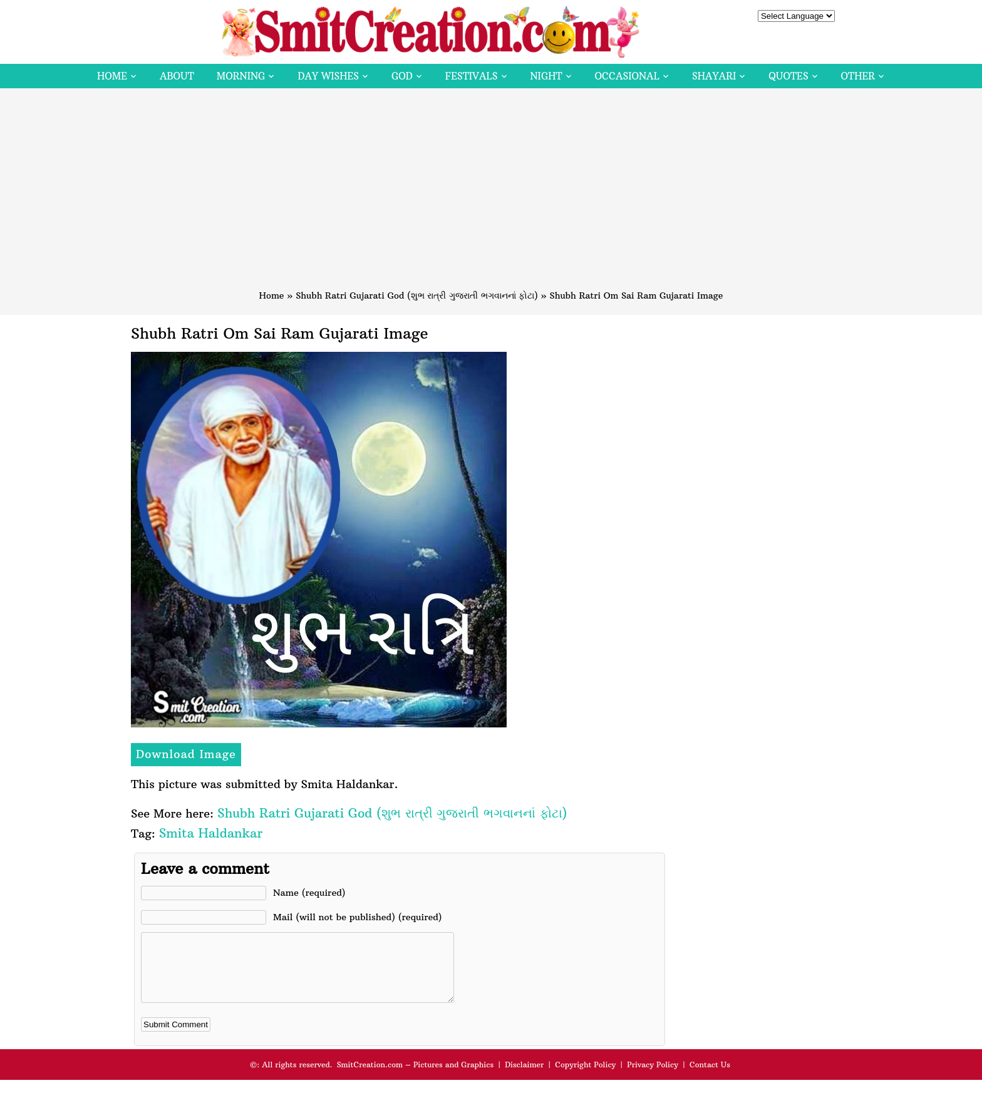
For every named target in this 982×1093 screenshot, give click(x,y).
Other (858, 76)
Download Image (186, 754)
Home (112, 76)
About (177, 76)
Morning (241, 76)
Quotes (788, 76)
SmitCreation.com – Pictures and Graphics (415, 1077)
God (402, 76)
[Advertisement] (491, 194)
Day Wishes (328, 76)
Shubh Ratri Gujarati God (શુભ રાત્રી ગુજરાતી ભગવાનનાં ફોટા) (417, 295)
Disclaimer (524, 1077)
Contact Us (710, 1077)
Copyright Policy (585, 1077)
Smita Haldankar (210, 833)
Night (546, 76)
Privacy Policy (652, 1077)
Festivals (471, 76)
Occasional (627, 76)
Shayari (714, 76)
